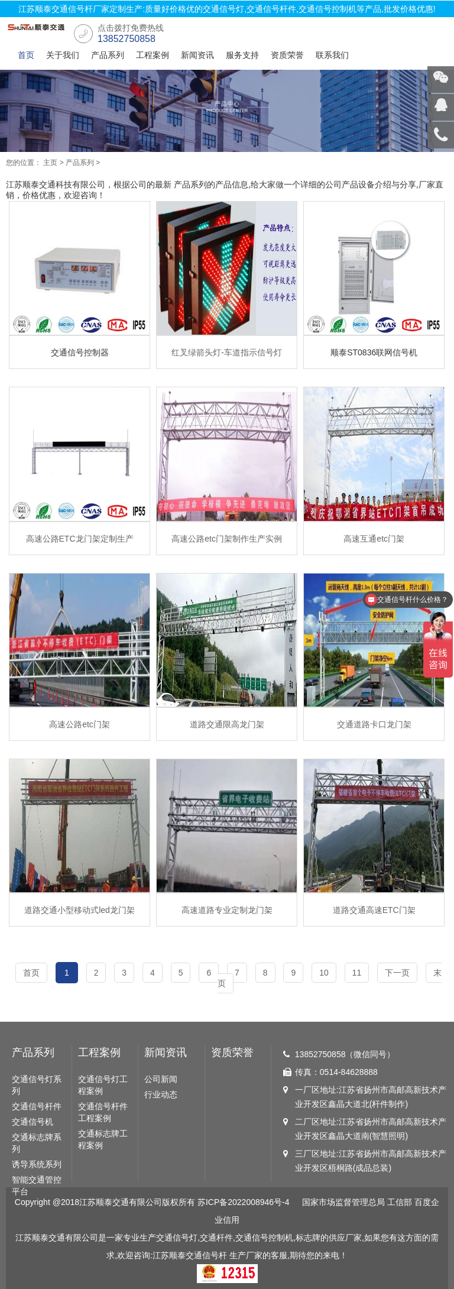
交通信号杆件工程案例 (103, 1112)
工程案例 (152, 55)
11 (357, 972)
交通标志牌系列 (36, 1143)
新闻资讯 (197, 55)
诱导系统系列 (36, 1164)
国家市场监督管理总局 (343, 1202)
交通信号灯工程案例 (103, 1085)
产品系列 (107, 55)
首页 (26, 55)
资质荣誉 (287, 55)
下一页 (397, 972)
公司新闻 (160, 1079)
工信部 (399, 1202)
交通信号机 (32, 1121)
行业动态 (160, 1094)
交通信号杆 (206, 1255)
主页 (50, 162)
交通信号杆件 (36, 1106)
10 (324, 972)
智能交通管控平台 (36, 1185)
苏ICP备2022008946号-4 (243, 1202)
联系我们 (332, 55)
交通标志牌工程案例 (103, 1139)
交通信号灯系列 (36, 1085)
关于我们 (62, 55)
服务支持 (242, 55)
